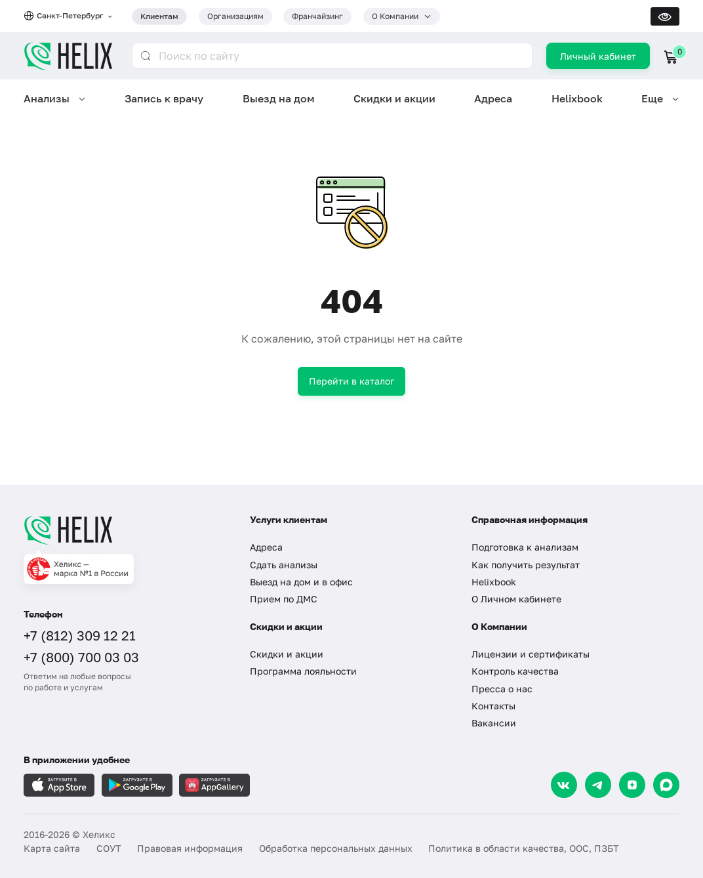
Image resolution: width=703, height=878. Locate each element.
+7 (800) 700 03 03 (81, 657)
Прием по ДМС (283, 598)
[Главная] (125, 530)
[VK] (564, 785)
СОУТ (108, 848)
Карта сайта (52, 848)
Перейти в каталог (351, 381)
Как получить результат (526, 564)
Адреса (493, 98)
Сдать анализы (283, 564)
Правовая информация (190, 848)
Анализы (47, 98)
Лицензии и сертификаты (531, 653)
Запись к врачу (164, 98)
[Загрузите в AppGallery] (214, 785)
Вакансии (494, 722)
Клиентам (159, 16)
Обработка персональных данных (335, 848)
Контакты (493, 705)
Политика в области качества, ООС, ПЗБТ (523, 848)
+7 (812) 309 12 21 (80, 635)
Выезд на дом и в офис (301, 581)
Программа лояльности (303, 671)
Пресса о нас (502, 688)
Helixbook (577, 98)
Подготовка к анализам (525, 547)
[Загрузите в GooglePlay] (137, 785)
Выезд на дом (279, 98)
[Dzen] (632, 785)
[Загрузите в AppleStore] (59, 785)
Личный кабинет (598, 56)
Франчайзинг (317, 16)
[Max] (666, 785)
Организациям (235, 16)
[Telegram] (598, 785)
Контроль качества (515, 671)
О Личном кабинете (516, 598)
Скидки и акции (394, 98)
